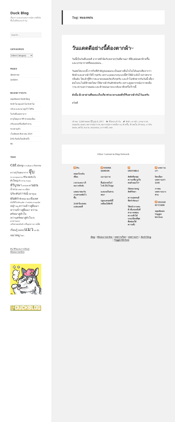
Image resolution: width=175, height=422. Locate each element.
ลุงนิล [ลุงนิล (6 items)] (22, 202)
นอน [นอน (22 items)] (34, 184)
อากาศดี (104, 127)
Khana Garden (17, 251)
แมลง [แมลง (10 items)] (21, 230)
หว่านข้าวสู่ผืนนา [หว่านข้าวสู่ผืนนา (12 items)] (29, 206)
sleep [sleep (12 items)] (20, 165)
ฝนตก (83, 124)
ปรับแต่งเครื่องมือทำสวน (20, 123)
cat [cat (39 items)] (13, 165)
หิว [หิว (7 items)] (33, 218)
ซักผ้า (128, 121)
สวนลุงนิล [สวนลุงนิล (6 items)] (36, 202)
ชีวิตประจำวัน (115, 121)
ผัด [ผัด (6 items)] (35, 194)
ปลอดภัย (76, 124)
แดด (111, 127)
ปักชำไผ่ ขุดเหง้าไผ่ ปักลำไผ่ (22, 104)
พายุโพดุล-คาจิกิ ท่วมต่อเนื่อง (22, 118)
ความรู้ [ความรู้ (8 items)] (13, 172)
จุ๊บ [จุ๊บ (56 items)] (32, 171)
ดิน (77, 167)
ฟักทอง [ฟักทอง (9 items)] (22, 198)
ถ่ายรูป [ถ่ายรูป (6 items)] (28, 181)
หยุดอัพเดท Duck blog (20, 99)
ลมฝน (74, 127)
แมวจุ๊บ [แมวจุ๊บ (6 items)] (36, 230)
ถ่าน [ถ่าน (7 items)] (23, 180)
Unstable (133, 170)
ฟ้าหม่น (141, 124)
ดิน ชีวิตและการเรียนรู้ (19, 248)
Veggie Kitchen (160, 204)
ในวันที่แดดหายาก (18, 113)
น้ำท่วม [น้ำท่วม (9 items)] (13, 189)
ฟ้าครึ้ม (126, 124)
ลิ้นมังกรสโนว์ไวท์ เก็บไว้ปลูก (107, 184)
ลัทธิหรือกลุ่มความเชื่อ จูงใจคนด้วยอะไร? (134, 179)
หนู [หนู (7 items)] (17, 206)
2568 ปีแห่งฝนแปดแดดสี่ (80, 205)
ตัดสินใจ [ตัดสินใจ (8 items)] (32, 177)
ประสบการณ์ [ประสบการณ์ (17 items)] (19, 193)
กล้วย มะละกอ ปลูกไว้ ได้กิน (22, 108)
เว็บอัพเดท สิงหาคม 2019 (21, 133)
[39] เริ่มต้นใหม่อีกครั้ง (19, 138)
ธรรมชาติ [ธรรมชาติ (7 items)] (26, 185)
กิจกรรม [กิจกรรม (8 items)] (37, 165)
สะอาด (86, 127)
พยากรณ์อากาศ (93, 124)
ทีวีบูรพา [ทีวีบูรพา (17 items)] (16, 185)
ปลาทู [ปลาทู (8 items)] (31, 193)
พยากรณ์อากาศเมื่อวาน (111, 124)
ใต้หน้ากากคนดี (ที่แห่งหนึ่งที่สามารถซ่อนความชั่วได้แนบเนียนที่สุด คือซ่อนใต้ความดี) (134, 215)
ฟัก (11, 143)
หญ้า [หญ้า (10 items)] (12, 206)
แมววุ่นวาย (105, 176)
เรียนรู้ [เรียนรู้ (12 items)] (13, 230)
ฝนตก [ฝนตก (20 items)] (14, 198)
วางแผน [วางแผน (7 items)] (28, 202)
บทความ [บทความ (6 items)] (21, 189)
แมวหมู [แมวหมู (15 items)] (15, 235)
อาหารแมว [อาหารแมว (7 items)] (15, 221)
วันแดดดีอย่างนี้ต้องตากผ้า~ (103, 47)
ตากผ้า (135, 121)
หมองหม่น (94, 127)
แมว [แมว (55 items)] (28, 229)
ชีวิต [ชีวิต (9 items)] (25, 176)
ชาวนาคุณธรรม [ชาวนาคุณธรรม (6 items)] (16, 177)
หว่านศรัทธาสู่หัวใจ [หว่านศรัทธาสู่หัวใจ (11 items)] (21, 217)
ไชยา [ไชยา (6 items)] (22, 235)
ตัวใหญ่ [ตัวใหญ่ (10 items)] (14, 180)
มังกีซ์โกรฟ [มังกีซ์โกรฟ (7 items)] (15, 202)
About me (14, 74)
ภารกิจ (149, 124)
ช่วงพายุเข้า (15, 128)
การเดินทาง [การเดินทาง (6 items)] (28, 166)
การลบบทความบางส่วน (160, 191)
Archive (14, 79)
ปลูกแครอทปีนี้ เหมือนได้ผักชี (107, 202)
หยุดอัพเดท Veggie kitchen (160, 214)
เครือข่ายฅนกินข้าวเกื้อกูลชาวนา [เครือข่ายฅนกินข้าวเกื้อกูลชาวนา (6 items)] (22, 224)
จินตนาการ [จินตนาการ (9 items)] (22, 172)
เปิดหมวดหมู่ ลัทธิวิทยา (133, 190)
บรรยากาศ (143, 121)
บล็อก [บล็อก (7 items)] (27, 189)
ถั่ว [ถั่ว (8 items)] (19, 180)
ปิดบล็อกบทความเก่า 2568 (160, 179)
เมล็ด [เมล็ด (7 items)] (38, 224)
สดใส (80, 127)
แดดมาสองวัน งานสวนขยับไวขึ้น (80, 194)
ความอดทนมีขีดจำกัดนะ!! (133, 199)
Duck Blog (19, 12)
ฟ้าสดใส (133, 124)
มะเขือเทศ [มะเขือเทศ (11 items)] (32, 198)
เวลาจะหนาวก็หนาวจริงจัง (80, 184)
